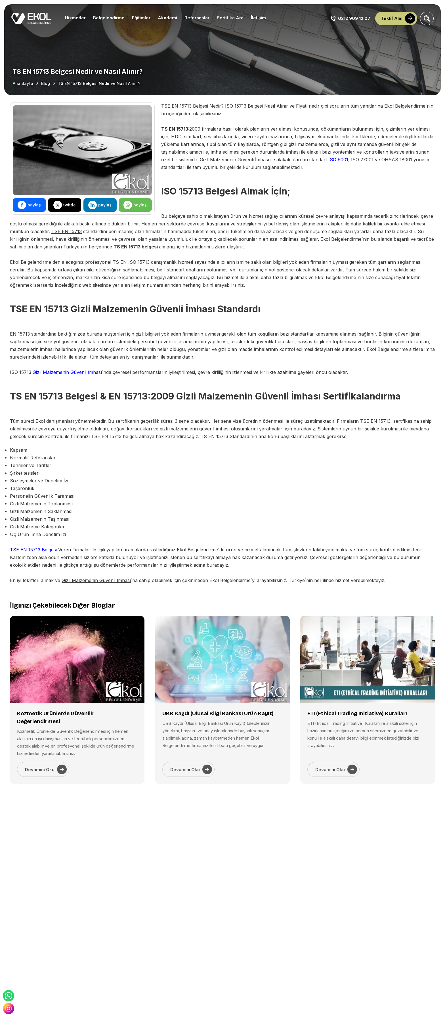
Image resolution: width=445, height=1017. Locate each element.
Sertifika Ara (230, 17)
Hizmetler (75, 17)
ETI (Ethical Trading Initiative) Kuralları (357, 713)
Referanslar (196, 17)
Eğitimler (141, 17)
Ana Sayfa (23, 83)
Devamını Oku (46, 769)
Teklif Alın (398, 18)
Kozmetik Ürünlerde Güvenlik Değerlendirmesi (55, 717)
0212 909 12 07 (350, 18)
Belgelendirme (109, 17)
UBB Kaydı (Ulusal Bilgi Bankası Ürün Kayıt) (218, 713)
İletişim (258, 17)
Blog (45, 83)
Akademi (167, 17)
